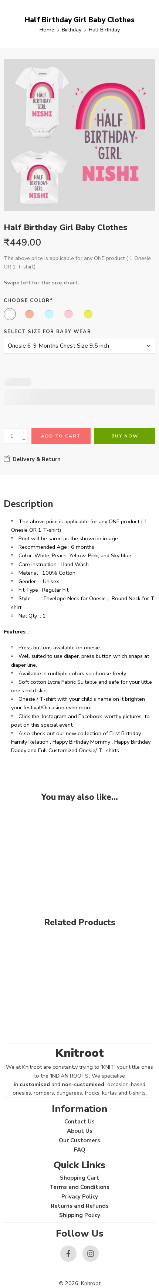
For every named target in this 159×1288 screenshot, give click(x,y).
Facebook (90, 716)
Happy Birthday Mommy (81, 742)
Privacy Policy (79, 1196)
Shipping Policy (79, 1215)
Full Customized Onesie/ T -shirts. (79, 750)
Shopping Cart (79, 1177)
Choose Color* (28, 300)
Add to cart (61, 436)
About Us (79, 1131)
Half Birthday (104, 29)
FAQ (79, 1149)
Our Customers (79, 1140)
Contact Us (79, 1121)
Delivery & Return (32, 459)
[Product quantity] (12, 436)
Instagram (54, 716)
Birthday (71, 29)
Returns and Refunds (80, 1206)
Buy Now (124, 436)
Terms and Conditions (79, 1187)
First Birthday (125, 733)
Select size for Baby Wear (47, 331)
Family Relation (29, 742)
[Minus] (24, 440)
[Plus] (24, 432)
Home (47, 29)
